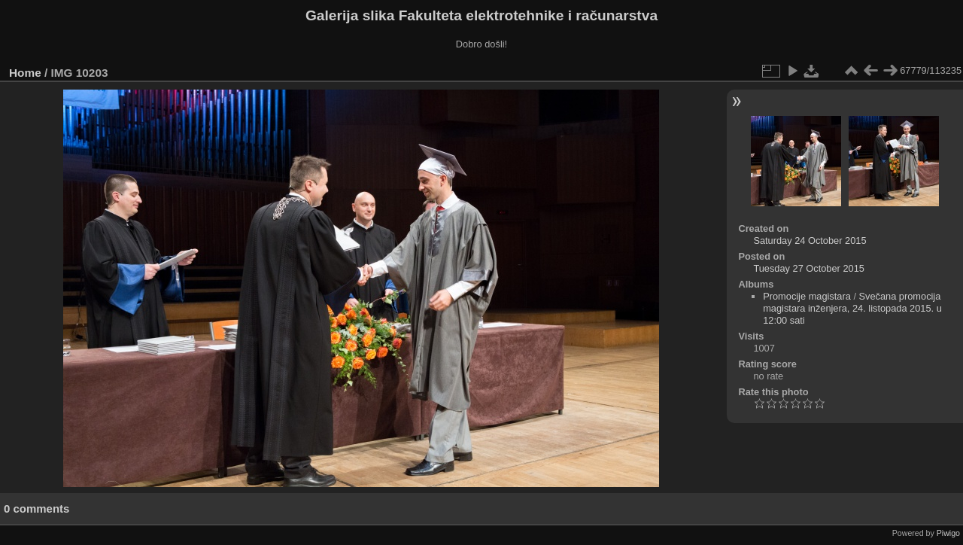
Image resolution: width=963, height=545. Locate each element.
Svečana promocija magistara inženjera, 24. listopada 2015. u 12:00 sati (852, 308)
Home (25, 72)
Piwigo (948, 532)
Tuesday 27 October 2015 (808, 268)
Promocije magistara (807, 296)
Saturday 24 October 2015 (809, 240)
